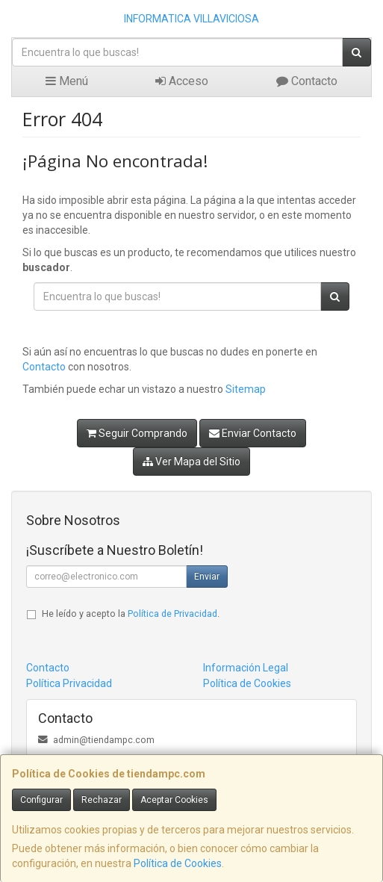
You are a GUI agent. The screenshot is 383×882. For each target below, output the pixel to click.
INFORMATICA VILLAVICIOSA (191, 19)
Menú (67, 81)
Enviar (206, 576)
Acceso (181, 81)
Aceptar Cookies (174, 800)
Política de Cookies (178, 863)
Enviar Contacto (252, 433)
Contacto (306, 81)
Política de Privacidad (172, 613)
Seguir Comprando (137, 433)
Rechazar (101, 800)
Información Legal (245, 668)
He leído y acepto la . (130, 613)
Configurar (41, 800)
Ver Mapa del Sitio (191, 462)
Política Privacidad (69, 683)
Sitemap (245, 389)
